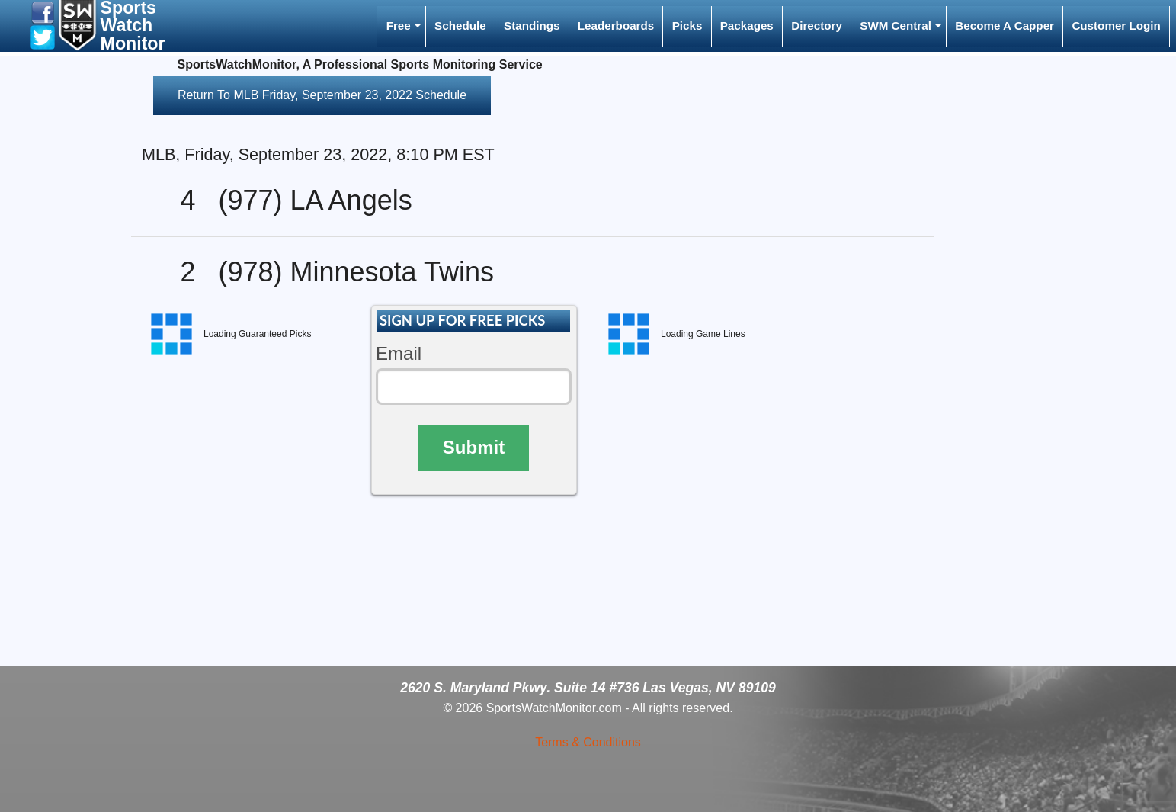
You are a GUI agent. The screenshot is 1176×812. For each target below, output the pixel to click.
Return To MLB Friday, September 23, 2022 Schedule (322, 94)
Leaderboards (616, 25)
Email (398, 353)
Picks (687, 25)
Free (398, 25)
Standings (531, 25)
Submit (474, 447)
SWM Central (895, 25)
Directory (816, 25)
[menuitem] (401, 26)
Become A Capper (1004, 25)
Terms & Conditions (588, 742)
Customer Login (1116, 25)
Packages (747, 25)
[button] (42, 11)
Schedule (460, 25)
